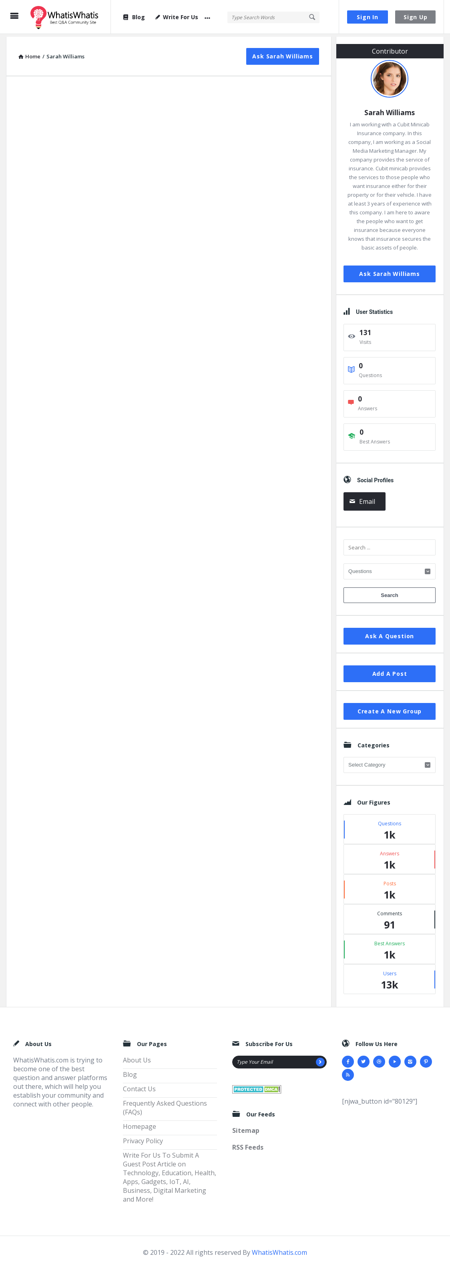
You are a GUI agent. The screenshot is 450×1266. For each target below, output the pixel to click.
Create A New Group (390, 708)
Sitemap (245, 1128)
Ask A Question (389, 633)
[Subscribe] (320, 1059)
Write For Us (176, 17)
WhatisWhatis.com (279, 1249)
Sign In (367, 17)
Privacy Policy (143, 1138)
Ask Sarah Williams (282, 53)
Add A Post (389, 671)
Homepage (139, 1123)
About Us (137, 1057)
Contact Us (139, 1086)
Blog (133, 17)
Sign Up (416, 17)
